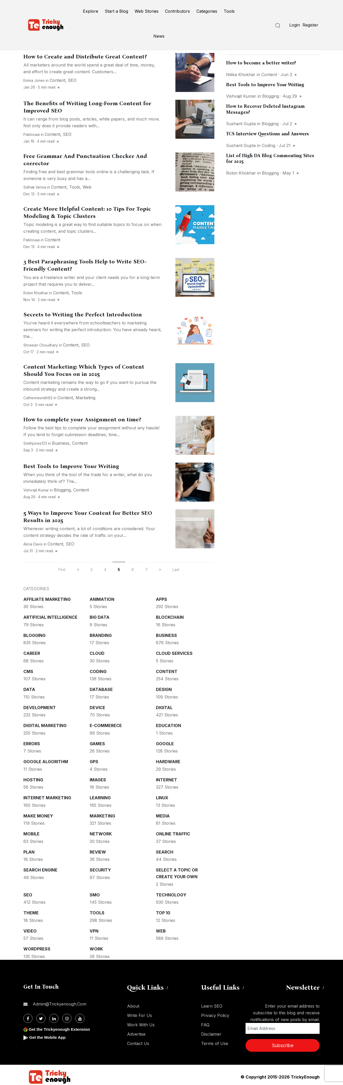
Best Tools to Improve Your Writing (71, 466)
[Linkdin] (53, 1018)
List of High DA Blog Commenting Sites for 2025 (270, 158)
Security (100, 870)
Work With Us (141, 1024)
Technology (171, 894)
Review (98, 852)
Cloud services (174, 653)
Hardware (168, 761)
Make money (38, 815)
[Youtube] (79, 1018)
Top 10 (163, 912)
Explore (90, 11)
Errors (31, 743)
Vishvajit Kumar (36, 490)
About (133, 1006)
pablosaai (31, 134)
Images (98, 779)
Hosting (33, 779)
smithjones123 (35, 443)
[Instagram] (66, 1018)
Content (57, 80)
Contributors (177, 11)
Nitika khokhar (240, 74)
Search (164, 852)
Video (30, 931)
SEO (72, 80)
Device (97, 707)
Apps (161, 599)
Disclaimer (211, 1034)
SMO (95, 894)
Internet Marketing (47, 797)
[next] (160, 569)
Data (29, 689)
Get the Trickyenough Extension (60, 1029)
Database (101, 689)
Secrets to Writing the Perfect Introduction (82, 314)
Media (163, 815)
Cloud (97, 653)
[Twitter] (40, 1018)
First (61, 569)
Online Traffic (173, 833)
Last (176, 569)
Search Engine (40, 870)
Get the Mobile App (48, 1037)
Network (101, 833)
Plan (29, 852)
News (158, 36)
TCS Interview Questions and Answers (267, 134)
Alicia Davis (33, 544)
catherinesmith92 (37, 398)
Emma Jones (34, 80)
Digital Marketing (45, 725)
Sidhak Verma (34, 187)
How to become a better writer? (261, 63)
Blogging (62, 489)
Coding (98, 671)
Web (87, 187)
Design (164, 689)
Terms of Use (214, 1043)
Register (310, 25)
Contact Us (138, 1043)
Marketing (85, 397)
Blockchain (170, 617)
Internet (166, 779)
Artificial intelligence (50, 617)
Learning (100, 797)
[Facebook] (27, 1018)
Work (96, 948)
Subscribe (282, 1045)
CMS (28, 671)
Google (165, 743)
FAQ (205, 1024)
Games (97, 743)
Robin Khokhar (35, 293)
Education (168, 725)
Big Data (99, 617)
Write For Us (139, 1015)
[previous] (78, 569)
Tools (229, 11)
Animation (102, 599)
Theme (31, 912)
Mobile (31, 833)
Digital (164, 707)
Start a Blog (116, 11)
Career (31, 653)
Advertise (136, 1034)
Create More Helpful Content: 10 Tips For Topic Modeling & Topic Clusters (87, 212)
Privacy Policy (215, 1015)
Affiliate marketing (47, 599)
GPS (94, 761)
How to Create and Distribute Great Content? (85, 56)
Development (39, 707)
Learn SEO (211, 1006)
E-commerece (106, 725)
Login (294, 25)
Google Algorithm (45, 761)
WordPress (36, 948)
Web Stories (147, 11)
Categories (206, 11)
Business (60, 443)
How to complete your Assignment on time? (82, 419)
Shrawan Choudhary (40, 345)
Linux (162, 797)
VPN (94, 931)
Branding (101, 635)
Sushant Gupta (241, 123)
